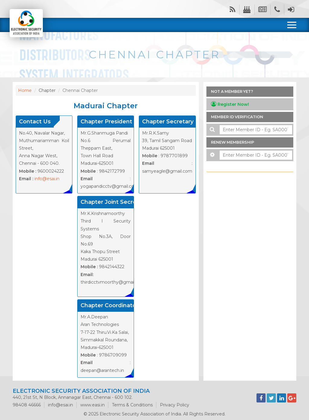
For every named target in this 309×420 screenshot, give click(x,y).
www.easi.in (92, 405)
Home (25, 90)
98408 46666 (27, 405)
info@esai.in (46, 178)
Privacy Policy (174, 405)
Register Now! (230, 104)
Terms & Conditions (132, 405)
